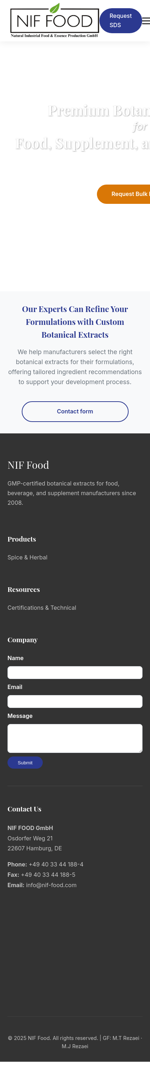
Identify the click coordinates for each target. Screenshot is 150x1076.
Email (14, 686)
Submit (25, 767)
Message (19, 715)
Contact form (75, 411)
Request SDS (120, 20)
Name (15, 658)
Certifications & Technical (41, 607)
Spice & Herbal (27, 557)
